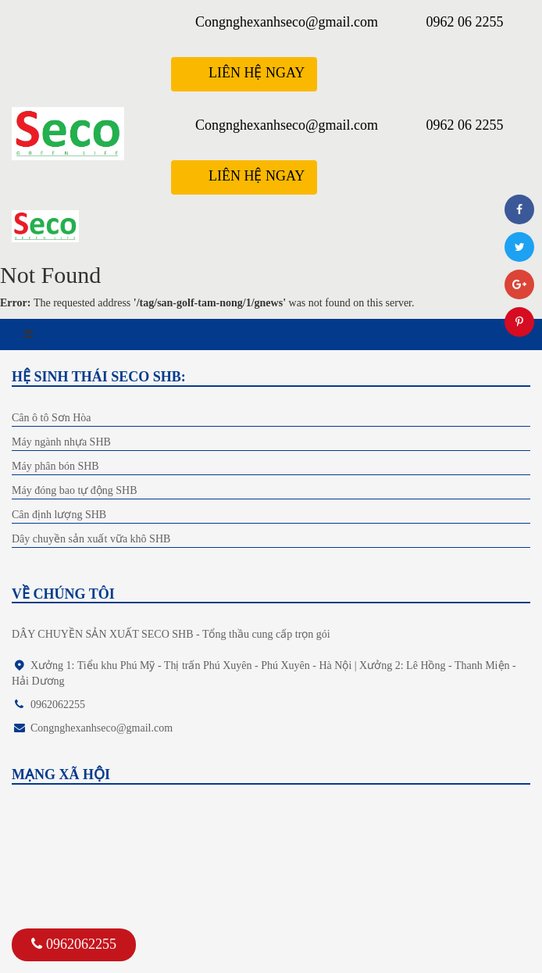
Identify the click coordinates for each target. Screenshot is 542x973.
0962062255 (73, 944)
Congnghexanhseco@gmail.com (286, 22)
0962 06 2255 (465, 22)
